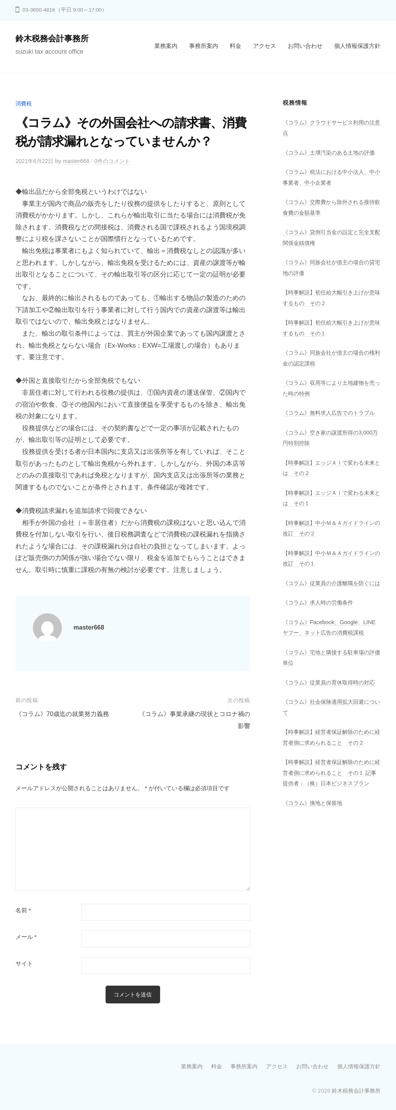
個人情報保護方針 (357, 45)
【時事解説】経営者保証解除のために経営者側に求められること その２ (329, 796)
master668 (79, 161)
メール (26, 937)
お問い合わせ (305, 45)
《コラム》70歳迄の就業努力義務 (65, 714)
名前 (23, 910)
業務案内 (166, 45)
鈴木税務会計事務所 (53, 38)
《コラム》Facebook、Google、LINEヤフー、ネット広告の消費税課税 (330, 664)
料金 (235, 45)
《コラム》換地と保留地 (314, 877)
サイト (24, 964)
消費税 (24, 103)
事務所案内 (203, 45)
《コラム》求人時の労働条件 (320, 634)
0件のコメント (117, 161)
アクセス (264, 45)
